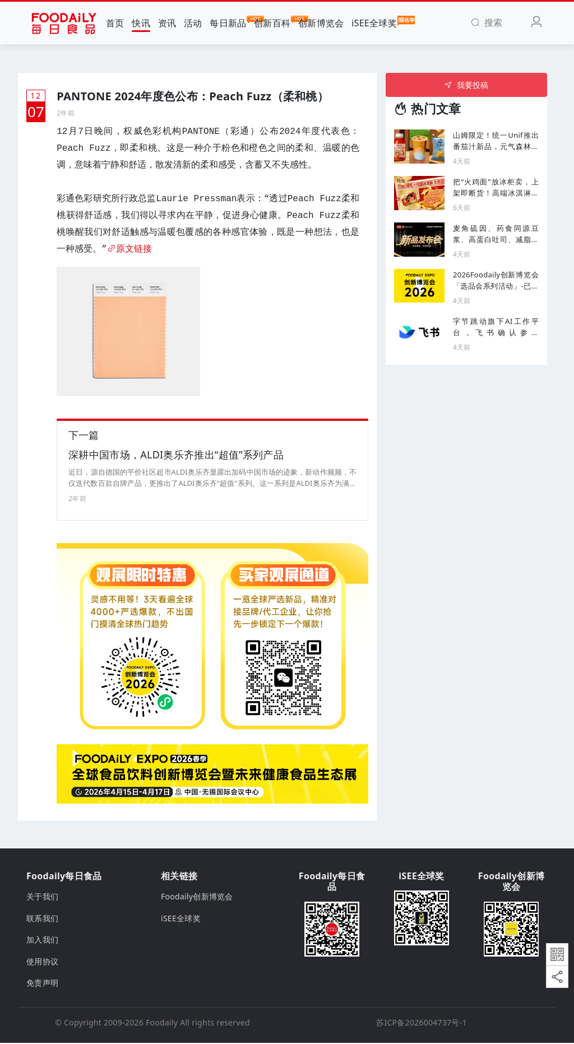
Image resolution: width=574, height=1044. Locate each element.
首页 (115, 23)
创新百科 (272, 22)
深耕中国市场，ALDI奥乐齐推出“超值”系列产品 (176, 455)
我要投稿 (466, 85)
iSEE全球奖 (374, 22)
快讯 (141, 23)
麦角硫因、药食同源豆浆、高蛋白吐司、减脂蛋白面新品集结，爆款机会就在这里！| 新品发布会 (496, 234)
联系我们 (42, 919)
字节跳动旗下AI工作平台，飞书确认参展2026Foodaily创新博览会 (496, 327)
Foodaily (162, 1023)
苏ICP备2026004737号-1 (421, 1023)
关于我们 (42, 898)
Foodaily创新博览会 (197, 898)
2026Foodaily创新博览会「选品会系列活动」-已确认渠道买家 (496, 280)
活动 (193, 23)
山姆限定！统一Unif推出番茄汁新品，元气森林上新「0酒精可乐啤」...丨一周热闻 (496, 141)
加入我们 (42, 940)
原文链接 (129, 249)
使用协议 (42, 962)
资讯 (167, 23)
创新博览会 (321, 23)
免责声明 (42, 983)
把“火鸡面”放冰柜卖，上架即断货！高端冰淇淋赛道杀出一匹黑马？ (496, 187)
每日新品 (228, 22)
